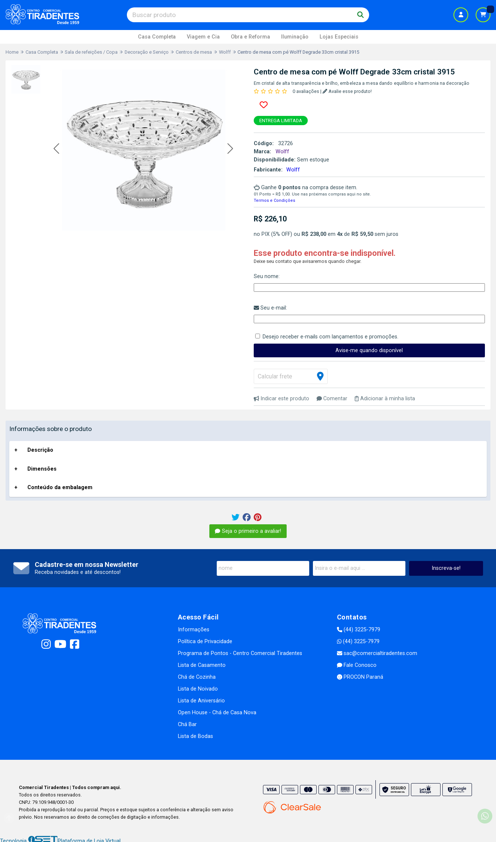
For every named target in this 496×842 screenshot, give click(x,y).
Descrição (40, 450)
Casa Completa (157, 37)
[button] (56, 149)
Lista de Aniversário (201, 701)
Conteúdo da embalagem (59, 487)
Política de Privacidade (205, 641)
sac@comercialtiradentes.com (377, 653)
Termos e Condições (274, 200)
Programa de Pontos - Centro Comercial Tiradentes (240, 653)
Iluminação (294, 37)
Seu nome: (267, 276)
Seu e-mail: (270, 308)
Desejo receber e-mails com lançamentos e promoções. (330, 337)
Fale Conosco (357, 665)
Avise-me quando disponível (369, 350)
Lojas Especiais (339, 37)
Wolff (293, 170)
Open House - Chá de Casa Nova (217, 712)
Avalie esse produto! (347, 91)
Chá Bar (187, 724)
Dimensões (42, 469)
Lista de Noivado (198, 689)
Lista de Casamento (202, 665)
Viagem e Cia (203, 37)
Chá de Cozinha (197, 677)
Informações (193, 630)
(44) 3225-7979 (358, 630)
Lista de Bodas (195, 736)
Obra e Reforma (250, 37)
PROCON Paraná (360, 677)
